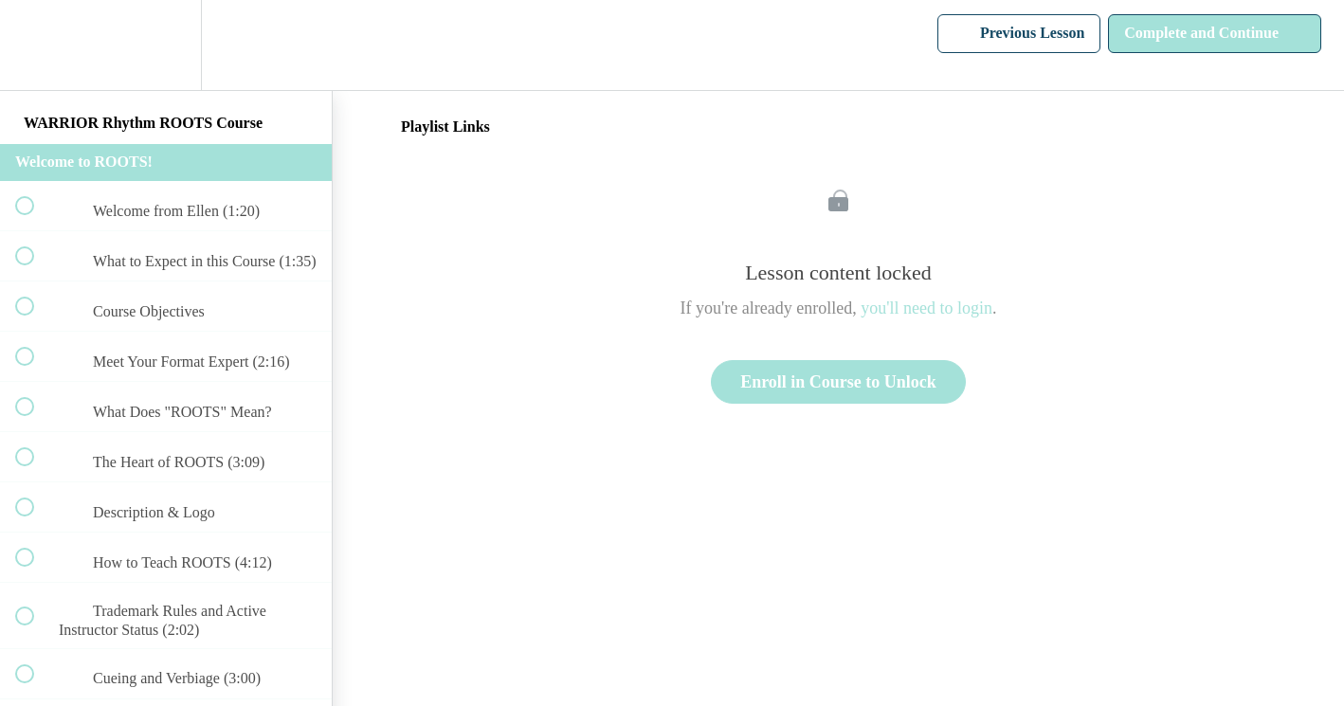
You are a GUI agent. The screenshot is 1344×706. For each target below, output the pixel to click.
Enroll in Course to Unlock (838, 381)
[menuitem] (166, 45)
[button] (35, 45)
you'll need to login (926, 308)
